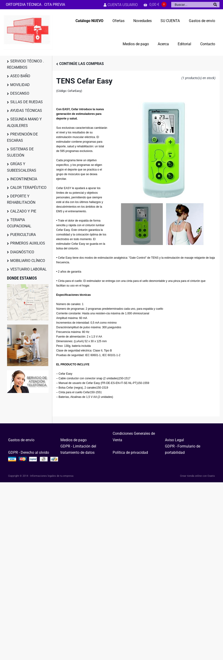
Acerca (163, 44)
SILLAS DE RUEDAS (26, 102)
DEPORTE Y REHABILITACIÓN (21, 199)
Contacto (207, 44)
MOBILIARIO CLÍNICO (27, 260)
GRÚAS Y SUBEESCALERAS (21, 167)
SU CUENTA (170, 21)
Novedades (142, 21)
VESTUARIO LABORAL (28, 269)
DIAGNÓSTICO (22, 252)
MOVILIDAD (20, 85)
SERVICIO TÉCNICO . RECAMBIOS (25, 64)
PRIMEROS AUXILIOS (27, 243)
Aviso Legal (174, 440)
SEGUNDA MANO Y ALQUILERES (24, 122)
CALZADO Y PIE (23, 211)
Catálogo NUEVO (89, 21)
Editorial (184, 44)
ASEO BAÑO (20, 76)
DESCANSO (19, 93)
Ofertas (118, 21)
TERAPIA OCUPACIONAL (19, 223)
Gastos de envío (202, 21)
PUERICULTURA (23, 234)
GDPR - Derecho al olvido (28, 452)
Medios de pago (136, 44)
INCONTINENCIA (23, 179)
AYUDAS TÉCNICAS (26, 110)
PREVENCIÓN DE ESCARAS (22, 137)
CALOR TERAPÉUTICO (28, 187)
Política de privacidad (130, 452)
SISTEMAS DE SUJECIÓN (20, 152)
